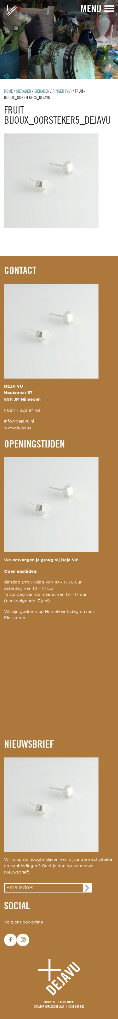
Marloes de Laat (54, 1006)
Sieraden (23, 91)
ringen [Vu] (62, 91)
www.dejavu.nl (18, 428)
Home (8, 91)
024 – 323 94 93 (23, 411)
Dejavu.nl (50, 1002)
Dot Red (79, 1006)
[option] (59, 39)
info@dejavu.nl (19, 421)
